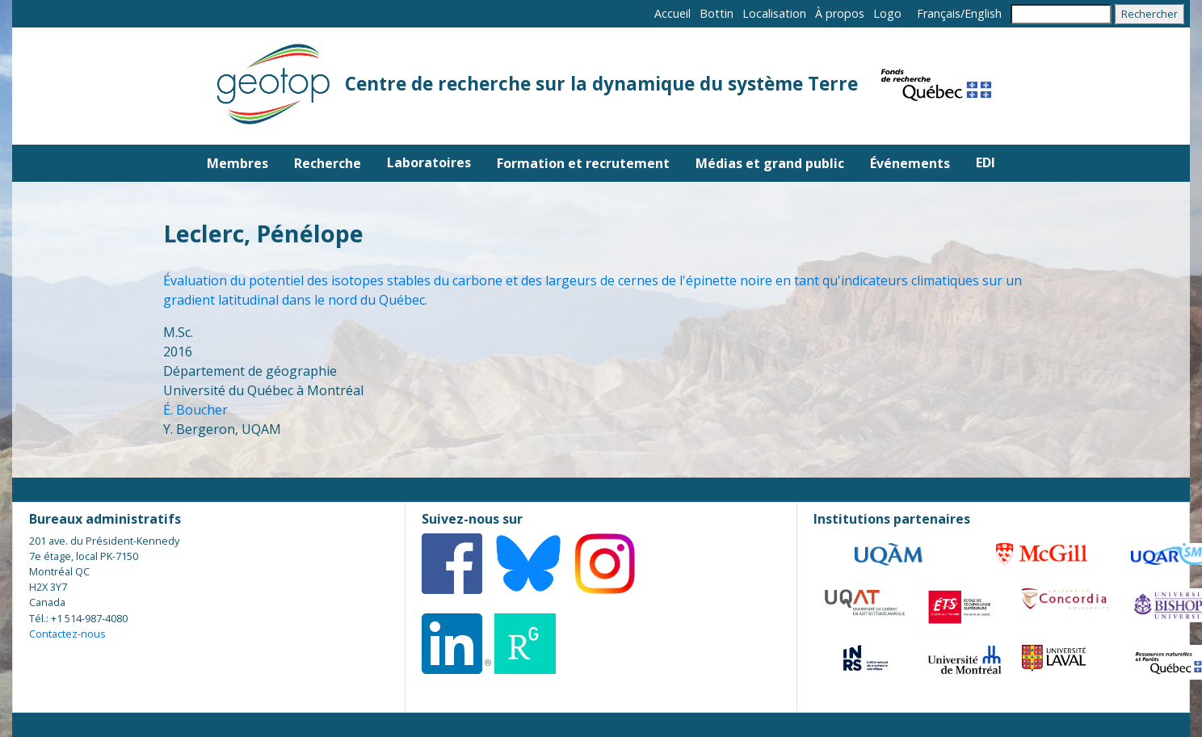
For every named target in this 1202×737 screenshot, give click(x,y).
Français (938, 13)
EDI (985, 162)
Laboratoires (429, 162)
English (983, 13)
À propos (839, 13)
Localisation (774, 13)
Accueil (672, 13)
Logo (887, 13)
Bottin (716, 13)
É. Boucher (195, 410)
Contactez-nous (67, 633)
